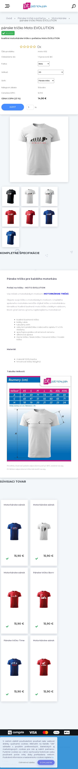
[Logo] (35, 6)
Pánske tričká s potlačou (32, 18)
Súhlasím (46, 762)
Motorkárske (59, 18)
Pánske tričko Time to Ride (18, 640)
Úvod (9, 18)
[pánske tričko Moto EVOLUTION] (39, 117)
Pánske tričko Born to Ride (47, 572)
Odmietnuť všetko (27, 762)
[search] (74, 6)
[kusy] (30, 107)
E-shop (8, 6)
